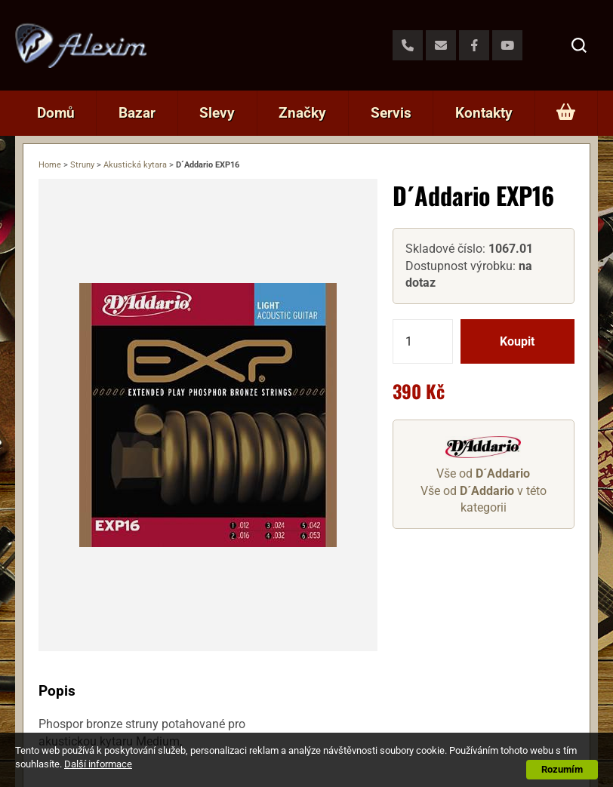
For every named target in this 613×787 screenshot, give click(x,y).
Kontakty (484, 112)
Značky (302, 112)
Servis (391, 112)
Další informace (98, 764)
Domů (56, 112)
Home (50, 165)
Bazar (137, 112)
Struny (82, 165)
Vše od (483, 473)
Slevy (217, 112)
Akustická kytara (135, 165)
